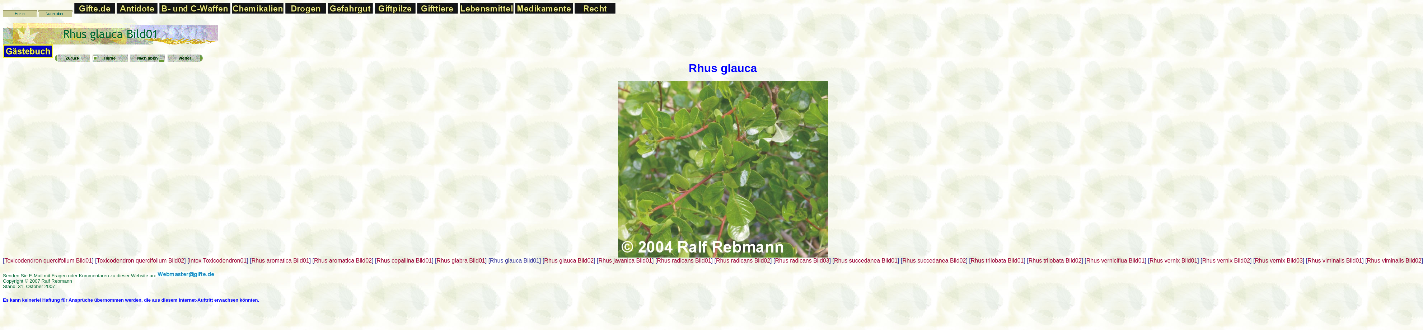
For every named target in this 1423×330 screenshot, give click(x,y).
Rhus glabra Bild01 (461, 261)
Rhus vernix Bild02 (1226, 261)
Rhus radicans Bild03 (802, 261)
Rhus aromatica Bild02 (343, 261)
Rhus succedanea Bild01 (866, 261)
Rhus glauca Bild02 (569, 261)
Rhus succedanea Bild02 (934, 261)
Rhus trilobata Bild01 (997, 261)
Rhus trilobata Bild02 (1055, 261)
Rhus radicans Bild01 (684, 261)
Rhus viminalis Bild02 (1394, 261)
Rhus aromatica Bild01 (280, 261)
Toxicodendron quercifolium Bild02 (140, 261)
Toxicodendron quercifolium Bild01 (48, 261)
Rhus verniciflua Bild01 (1115, 261)
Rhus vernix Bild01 (1173, 261)
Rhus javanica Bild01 (625, 261)
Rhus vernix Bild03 (1278, 261)
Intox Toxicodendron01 (218, 261)
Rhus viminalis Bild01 (1334, 261)
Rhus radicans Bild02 (743, 261)
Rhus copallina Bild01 (404, 261)
